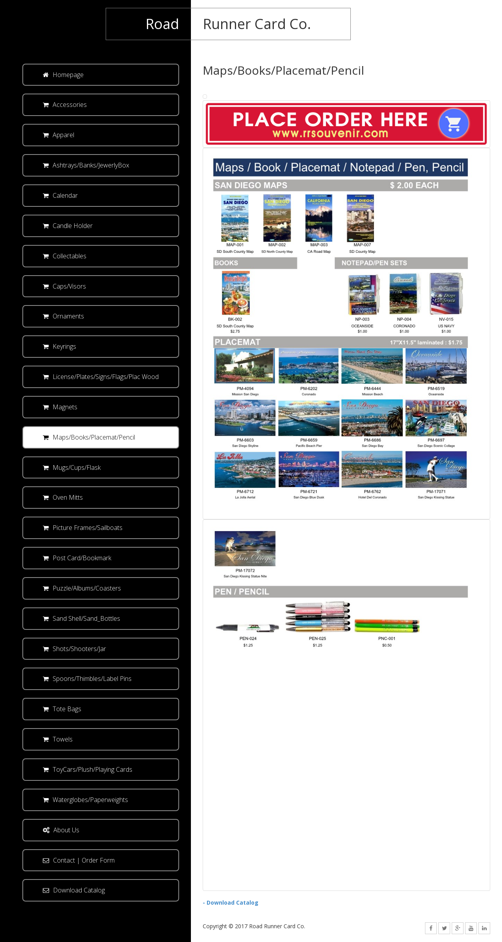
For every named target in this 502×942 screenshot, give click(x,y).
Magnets (60, 407)
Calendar (60, 195)
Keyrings (59, 346)
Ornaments (63, 316)
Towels (58, 739)
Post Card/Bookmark (77, 558)
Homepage (63, 74)
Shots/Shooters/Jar (74, 648)
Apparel (58, 135)
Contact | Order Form (79, 860)
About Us (61, 830)
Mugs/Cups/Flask (72, 467)
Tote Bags (62, 709)
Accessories (65, 104)
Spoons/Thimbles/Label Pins (87, 678)
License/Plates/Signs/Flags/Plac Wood (101, 376)
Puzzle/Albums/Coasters (82, 588)
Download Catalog (74, 890)
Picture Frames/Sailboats (83, 527)
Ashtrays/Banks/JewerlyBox (86, 165)
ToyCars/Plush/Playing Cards (87, 769)
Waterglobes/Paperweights (85, 799)
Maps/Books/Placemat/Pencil (89, 437)
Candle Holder (68, 225)
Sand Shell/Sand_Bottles (81, 618)
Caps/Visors (64, 286)
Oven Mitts (63, 497)
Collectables (64, 256)
